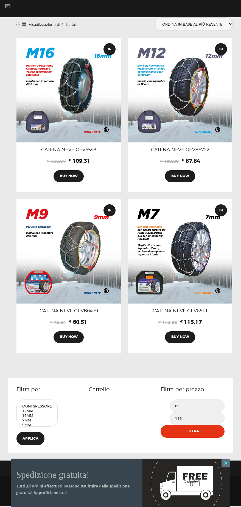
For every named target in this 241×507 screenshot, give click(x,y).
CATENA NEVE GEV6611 (180, 311)
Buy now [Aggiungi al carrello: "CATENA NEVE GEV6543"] (69, 176)
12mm (37, 411)
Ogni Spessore (37, 407)
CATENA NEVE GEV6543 (68, 150)
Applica (31, 439)
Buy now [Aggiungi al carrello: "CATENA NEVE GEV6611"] (180, 337)
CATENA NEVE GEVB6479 (69, 311)
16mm (37, 416)
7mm (37, 421)
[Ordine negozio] (193, 24)
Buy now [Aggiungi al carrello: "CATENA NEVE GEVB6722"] (180, 176)
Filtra (192, 432)
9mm (37, 425)
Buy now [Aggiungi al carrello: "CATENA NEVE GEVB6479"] (69, 337)
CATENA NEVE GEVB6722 (180, 150)
